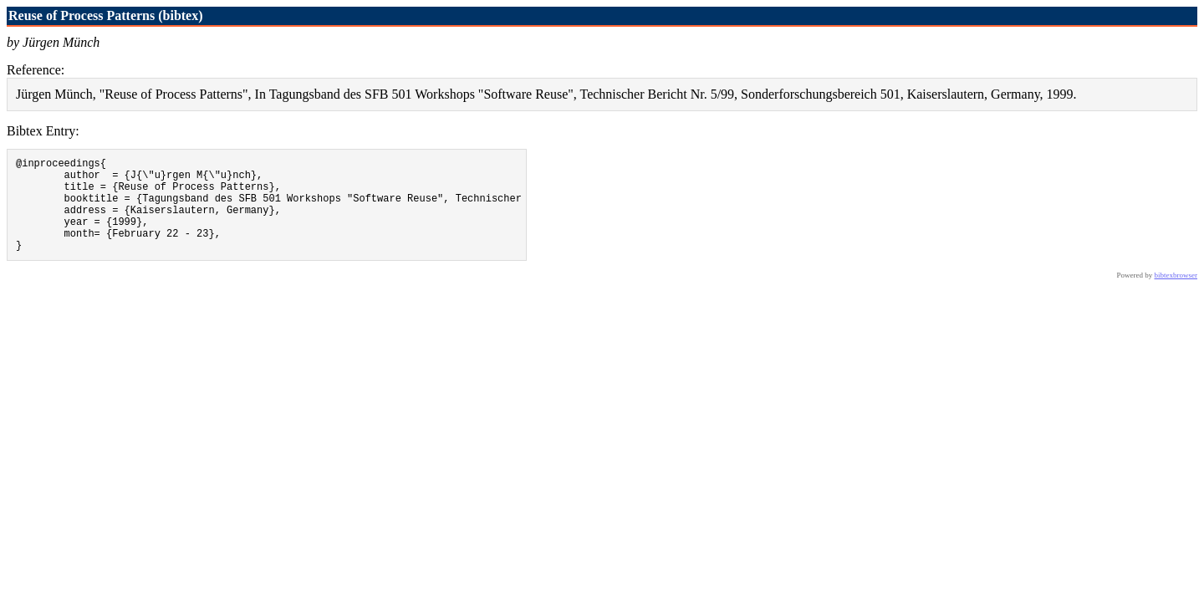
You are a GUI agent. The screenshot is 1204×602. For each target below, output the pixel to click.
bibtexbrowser (1176, 295)
